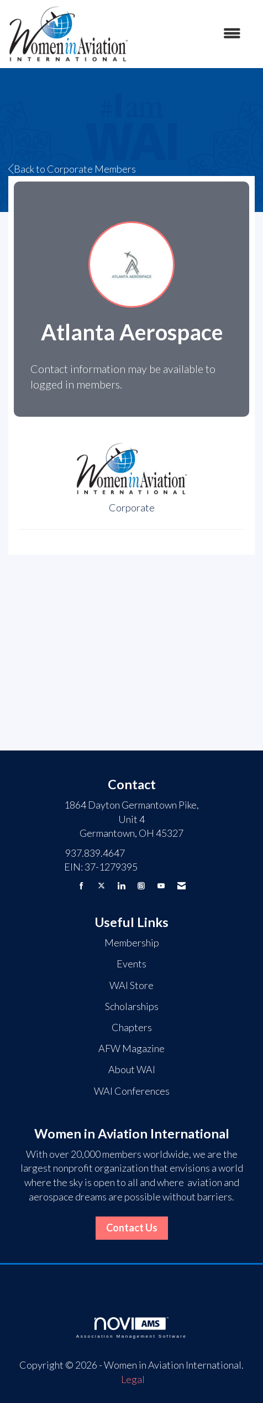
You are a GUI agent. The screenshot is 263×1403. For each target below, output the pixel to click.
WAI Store (131, 985)
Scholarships (132, 1006)
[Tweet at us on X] (101, 885)
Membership (131, 942)
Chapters (132, 1027)
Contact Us (131, 1227)
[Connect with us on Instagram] (141, 885)
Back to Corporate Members (72, 169)
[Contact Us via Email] (181, 885)
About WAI (131, 1069)
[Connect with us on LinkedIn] (121, 885)
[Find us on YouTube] (161, 885)
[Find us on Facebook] (81, 885)
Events (131, 963)
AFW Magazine (131, 1048)
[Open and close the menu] (190, 33)
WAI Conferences (132, 1091)
